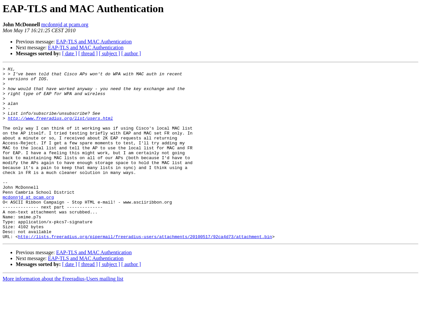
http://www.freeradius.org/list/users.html (60, 129)
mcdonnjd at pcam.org (64, 24)
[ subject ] (109, 53)
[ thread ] (88, 53)
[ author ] (131, 53)
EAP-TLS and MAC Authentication (94, 41)
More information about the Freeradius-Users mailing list (63, 313)
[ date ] (69, 53)
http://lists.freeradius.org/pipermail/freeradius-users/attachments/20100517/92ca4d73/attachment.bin (145, 271)
